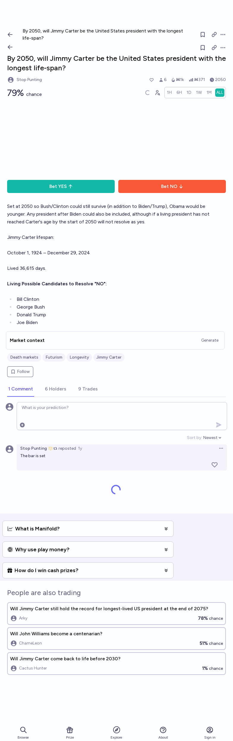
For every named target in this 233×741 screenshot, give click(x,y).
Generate (209, 340)
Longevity (79, 357)
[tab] (20, 389)
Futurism (53, 357)
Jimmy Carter (109, 357)
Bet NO (172, 186)
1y (80, 448)
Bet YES (61, 186)
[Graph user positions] (157, 92)
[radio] (169, 92)
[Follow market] (203, 47)
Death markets (24, 357)
